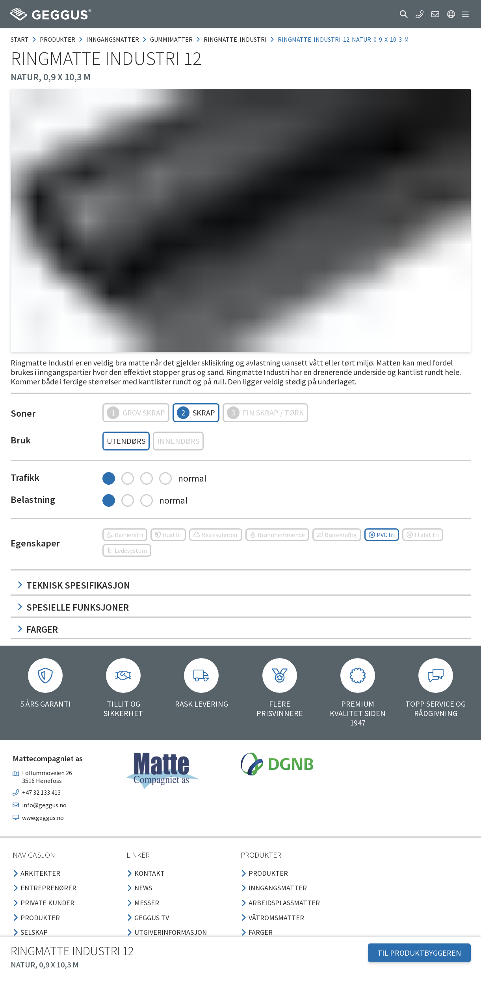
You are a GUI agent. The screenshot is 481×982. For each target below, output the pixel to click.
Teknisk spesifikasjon (73, 585)
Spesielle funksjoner (73, 607)
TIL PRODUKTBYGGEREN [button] (419, 953)
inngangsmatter (112, 39)
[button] (404, 14)
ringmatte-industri (235, 39)
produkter (57, 39)
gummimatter (171, 39)
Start (20, 39)
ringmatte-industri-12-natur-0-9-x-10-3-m (343, 39)
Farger (37, 629)
